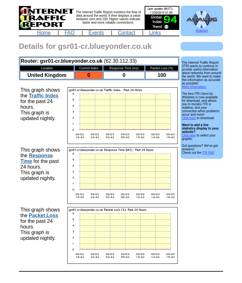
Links (155, 32)
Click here (189, 118)
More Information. (194, 87)
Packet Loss (43, 215)
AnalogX (202, 29)
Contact (126, 32)
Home (44, 32)
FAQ (70, 32)
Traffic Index (43, 95)
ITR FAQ (208, 152)
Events (96, 32)
